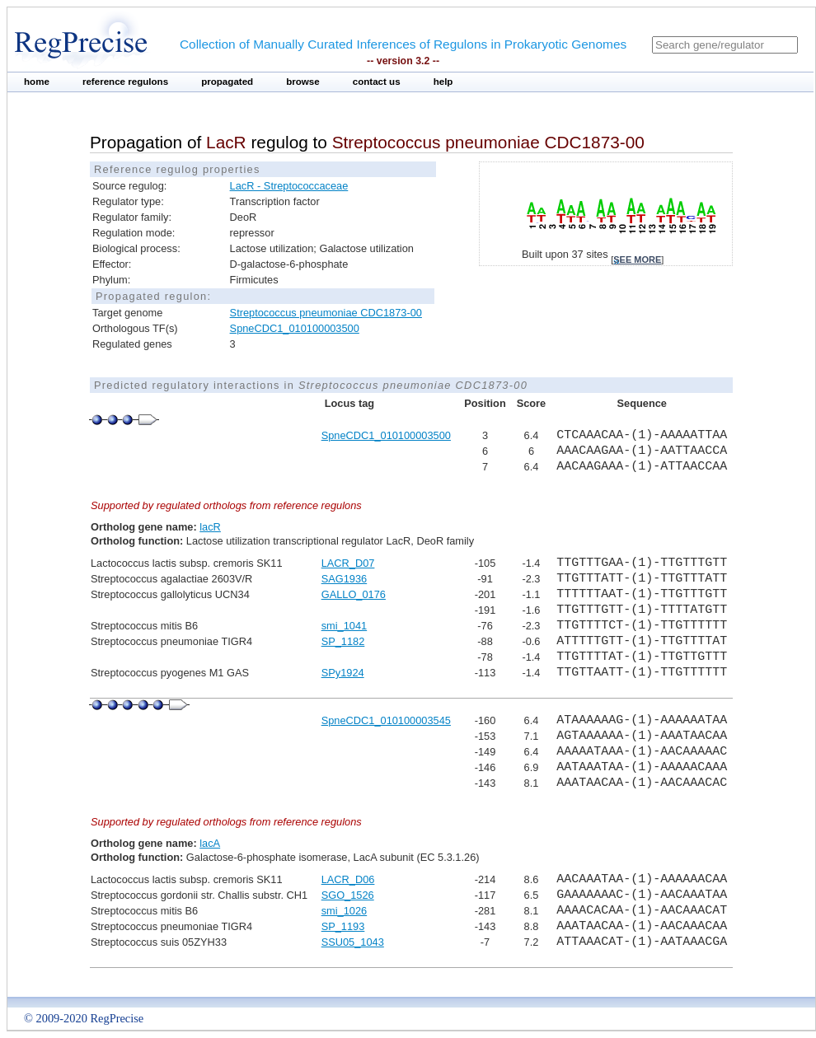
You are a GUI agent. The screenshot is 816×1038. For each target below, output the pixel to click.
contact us (377, 81)
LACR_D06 (348, 879)
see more (637, 259)
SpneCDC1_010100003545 (386, 720)
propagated (227, 81)
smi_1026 (344, 911)
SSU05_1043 (352, 942)
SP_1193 (343, 926)
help (443, 81)
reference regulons (125, 81)
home (36, 81)
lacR (210, 527)
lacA (209, 843)
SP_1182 (343, 641)
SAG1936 (344, 579)
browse (303, 81)
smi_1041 (344, 626)
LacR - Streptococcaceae (289, 186)
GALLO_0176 (353, 594)
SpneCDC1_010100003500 (294, 328)
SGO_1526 (347, 895)
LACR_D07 (348, 563)
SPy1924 (342, 672)
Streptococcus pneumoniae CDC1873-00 (326, 312)
